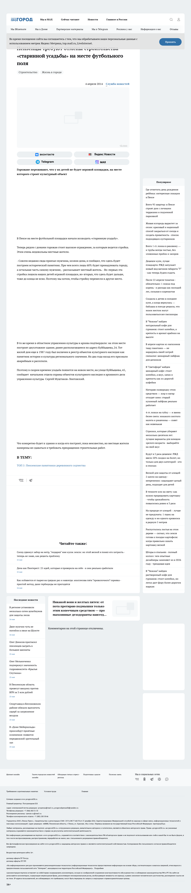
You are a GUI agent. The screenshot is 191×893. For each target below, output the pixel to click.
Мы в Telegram (100, 29)
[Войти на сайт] (179, 19)
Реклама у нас (124, 29)
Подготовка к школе (91, 774)
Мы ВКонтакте (18, 29)
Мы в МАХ (46, 19)
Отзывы (174, 29)
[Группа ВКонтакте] (44, 155)
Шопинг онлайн (13, 774)
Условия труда (50, 791)
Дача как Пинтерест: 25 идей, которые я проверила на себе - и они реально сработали (73, 570)
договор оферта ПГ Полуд (17, 858)
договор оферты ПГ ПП (16, 861)
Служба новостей (117, 84)
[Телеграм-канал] (44, 162)
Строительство (28, 72)
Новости (93, 19)
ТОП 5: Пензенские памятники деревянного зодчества (51, 465)
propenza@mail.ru (45, 808)
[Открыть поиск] (171, 19)
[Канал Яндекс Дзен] (159, 779)
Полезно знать (115, 774)
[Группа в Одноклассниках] (144, 779)
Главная (85, 791)
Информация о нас (151, 29)
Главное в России (116, 19)
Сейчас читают (70, 19)
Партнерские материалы (69, 29)
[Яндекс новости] (101, 155)
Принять (170, 41)
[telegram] (32, 480)
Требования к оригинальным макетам (22, 791)
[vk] (21, 480)
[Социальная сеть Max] (101, 162)
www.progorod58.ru (29, 799)
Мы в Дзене (41, 29)
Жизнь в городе (52, 72)
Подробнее (99, 868)
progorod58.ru (51, 828)
